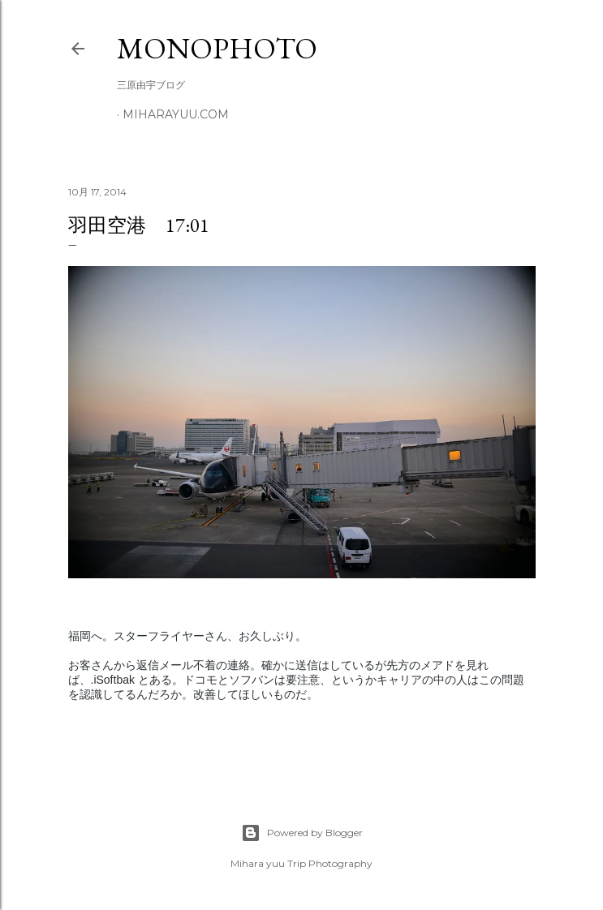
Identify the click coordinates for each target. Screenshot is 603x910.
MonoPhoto (217, 48)
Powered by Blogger (302, 833)
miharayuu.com (176, 114)
